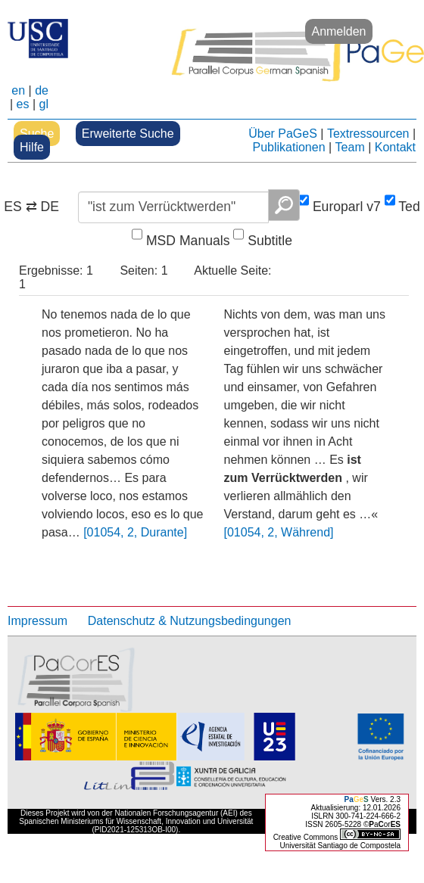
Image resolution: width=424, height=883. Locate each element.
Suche (37, 133)
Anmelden (338, 31)
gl (43, 104)
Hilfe (32, 147)
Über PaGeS (282, 133)
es (23, 104)
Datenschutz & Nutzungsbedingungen (190, 620)
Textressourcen (368, 133)
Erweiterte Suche (128, 133)
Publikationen (288, 147)
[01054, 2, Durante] (135, 532)
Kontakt (395, 147)
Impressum (37, 620)
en (18, 90)
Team (350, 147)
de (41, 90)
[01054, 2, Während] (279, 532)
